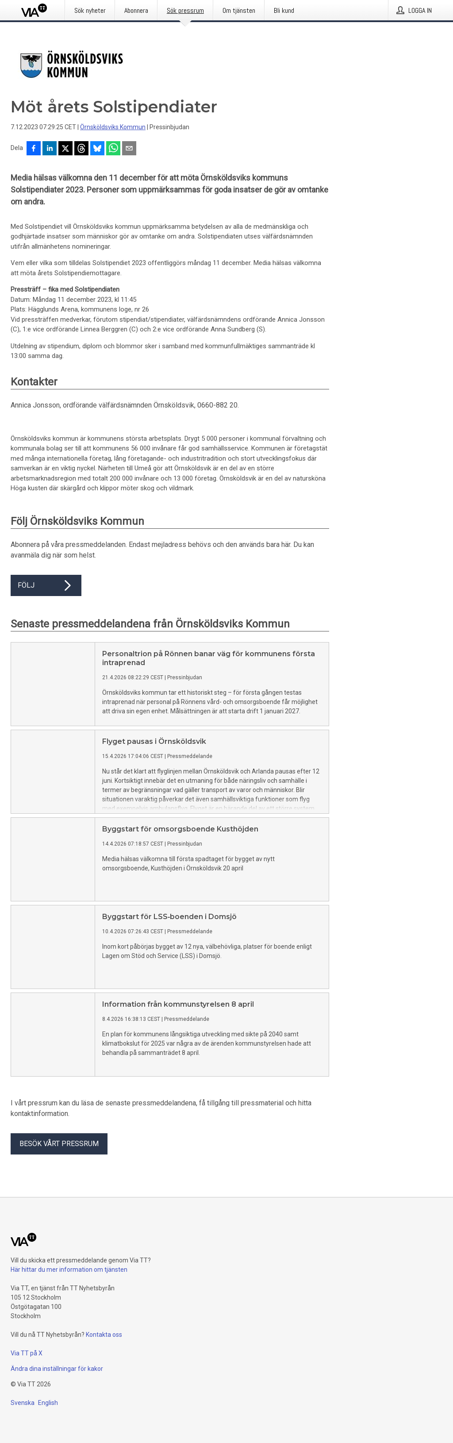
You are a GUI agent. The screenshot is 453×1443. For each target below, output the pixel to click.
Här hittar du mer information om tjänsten (69, 1269)
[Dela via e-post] (129, 149)
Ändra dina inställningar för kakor (57, 1368)
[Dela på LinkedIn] (49, 149)
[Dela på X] (65, 149)
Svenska (23, 1402)
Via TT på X (26, 1353)
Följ (46, 585)
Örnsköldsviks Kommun (113, 127)
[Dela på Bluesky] (97, 149)
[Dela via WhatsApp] (113, 149)
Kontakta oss (104, 1334)
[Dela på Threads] (81, 149)
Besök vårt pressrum (59, 1143)
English (48, 1402)
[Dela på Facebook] (34, 149)
